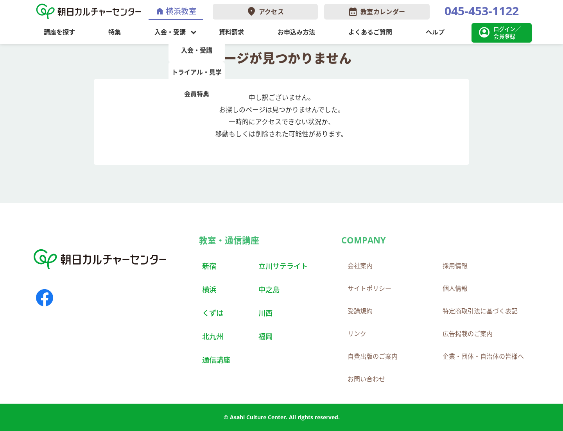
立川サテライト (283, 266)
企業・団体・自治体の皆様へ (483, 356)
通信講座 (216, 360)
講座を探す (59, 32)
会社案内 (360, 265)
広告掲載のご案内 (468, 333)
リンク (357, 333)
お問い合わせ (366, 379)
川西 (265, 313)
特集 (114, 32)
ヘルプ (435, 32)
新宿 (209, 266)
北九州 (212, 336)
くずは (212, 313)
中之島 (269, 289)
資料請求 (231, 32)
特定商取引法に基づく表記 (480, 311)
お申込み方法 (296, 32)
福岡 (265, 336)
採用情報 (455, 265)
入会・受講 (170, 32)
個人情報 (455, 288)
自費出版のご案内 (373, 356)
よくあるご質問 (370, 32)
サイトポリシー (369, 288)
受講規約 (360, 311)
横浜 (209, 289)
